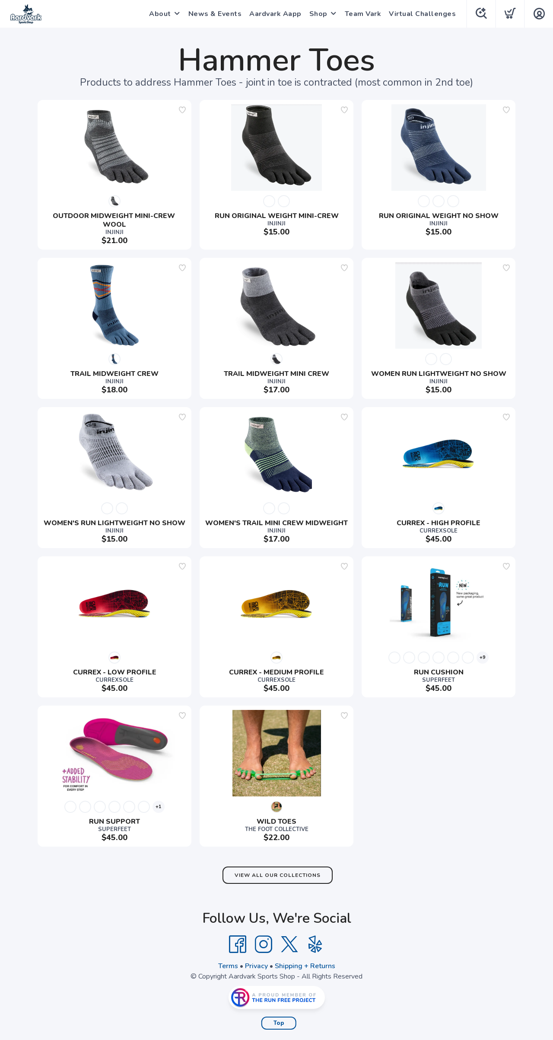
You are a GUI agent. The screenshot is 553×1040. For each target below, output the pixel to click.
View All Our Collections (278, 875)
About (160, 14)
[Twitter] (289, 944)
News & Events (215, 14)
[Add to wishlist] (182, 110)
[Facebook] (238, 944)
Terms (228, 966)
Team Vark (363, 14)
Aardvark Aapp (275, 14)
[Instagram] (263, 944)
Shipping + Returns (305, 966)
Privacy (256, 966)
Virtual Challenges (422, 14)
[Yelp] (315, 944)
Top (278, 1023)
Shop (318, 14)
